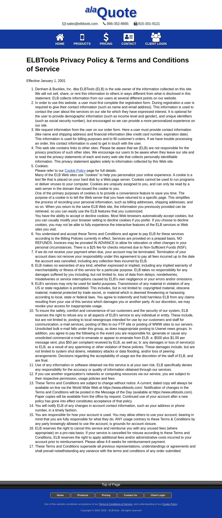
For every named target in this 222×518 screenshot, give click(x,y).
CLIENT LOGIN (156, 39)
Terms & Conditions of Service (115, 504)
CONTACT (128, 39)
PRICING (106, 39)
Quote (111, 12)
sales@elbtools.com (82, 23)
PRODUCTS (82, 39)
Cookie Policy (75, 170)
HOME (59, 39)
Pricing (106, 495)
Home (60, 495)
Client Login (158, 495)
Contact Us (130, 495)
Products (82, 495)
